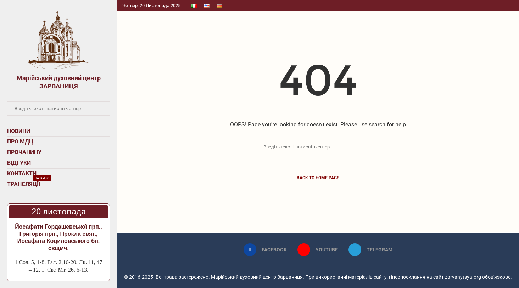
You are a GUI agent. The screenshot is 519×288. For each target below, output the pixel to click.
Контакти (22, 173)
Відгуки (19, 162)
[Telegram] (370, 249)
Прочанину (24, 152)
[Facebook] (265, 249)
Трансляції (29, 183)
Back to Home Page (318, 177)
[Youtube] (317, 249)
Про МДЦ (20, 141)
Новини (18, 131)
